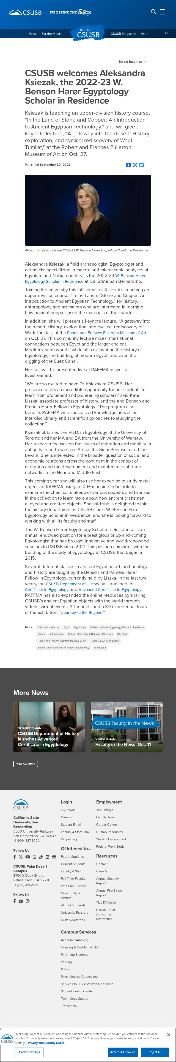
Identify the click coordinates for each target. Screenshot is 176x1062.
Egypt (70, 628)
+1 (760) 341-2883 (27, 893)
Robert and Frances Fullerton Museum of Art (65, 651)
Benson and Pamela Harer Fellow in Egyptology (67, 659)
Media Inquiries (130, 63)
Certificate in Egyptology (49, 591)
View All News (26, 776)
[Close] (169, 1037)
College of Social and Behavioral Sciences (64, 643)
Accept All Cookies (122, 1055)
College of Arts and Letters (114, 651)
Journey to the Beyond (120, 613)
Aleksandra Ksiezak (50, 628)
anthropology (127, 636)
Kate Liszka (109, 659)
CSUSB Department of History (75, 585)
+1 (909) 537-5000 (27, 849)
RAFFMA (100, 643)
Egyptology (86, 628)
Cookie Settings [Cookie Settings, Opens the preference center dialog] (29, 1055)
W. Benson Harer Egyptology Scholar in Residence (87, 279)
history (109, 636)
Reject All (155, 1055)
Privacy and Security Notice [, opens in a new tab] (46, 1045)
